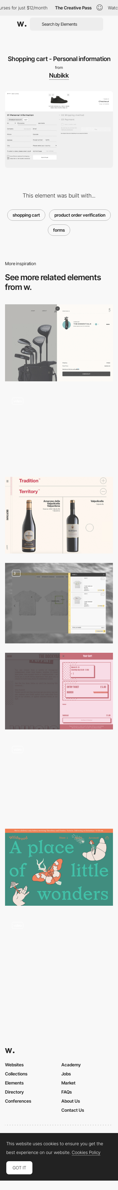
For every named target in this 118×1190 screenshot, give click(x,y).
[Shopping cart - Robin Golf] (59, 342)
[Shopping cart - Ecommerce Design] (59, 603)
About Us (70, 1101)
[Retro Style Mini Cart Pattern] (59, 691)
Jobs (66, 1073)
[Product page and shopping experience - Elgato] (59, 953)
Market (68, 1082)
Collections (16, 1073)
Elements (14, 1082)
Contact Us (72, 1110)
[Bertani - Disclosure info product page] (59, 515)
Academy (71, 1064)
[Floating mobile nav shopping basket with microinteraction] (59, 779)
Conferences (18, 1101)
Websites (14, 1064)
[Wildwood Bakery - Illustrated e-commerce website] (59, 867)
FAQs (66, 1092)
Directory (14, 1092)
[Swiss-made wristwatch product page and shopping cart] (59, 429)
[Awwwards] (21, 24)
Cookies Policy (86, 1152)
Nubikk (59, 75)
